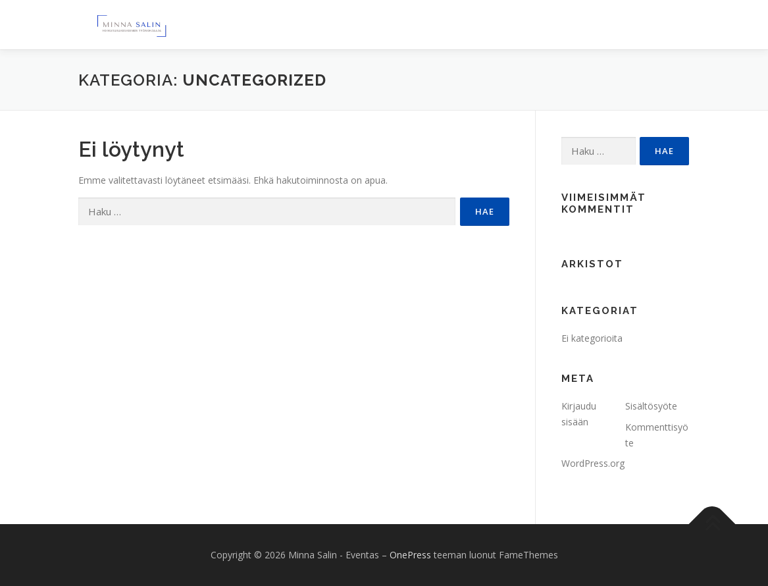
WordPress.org (593, 463)
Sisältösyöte (651, 406)
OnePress (410, 554)
